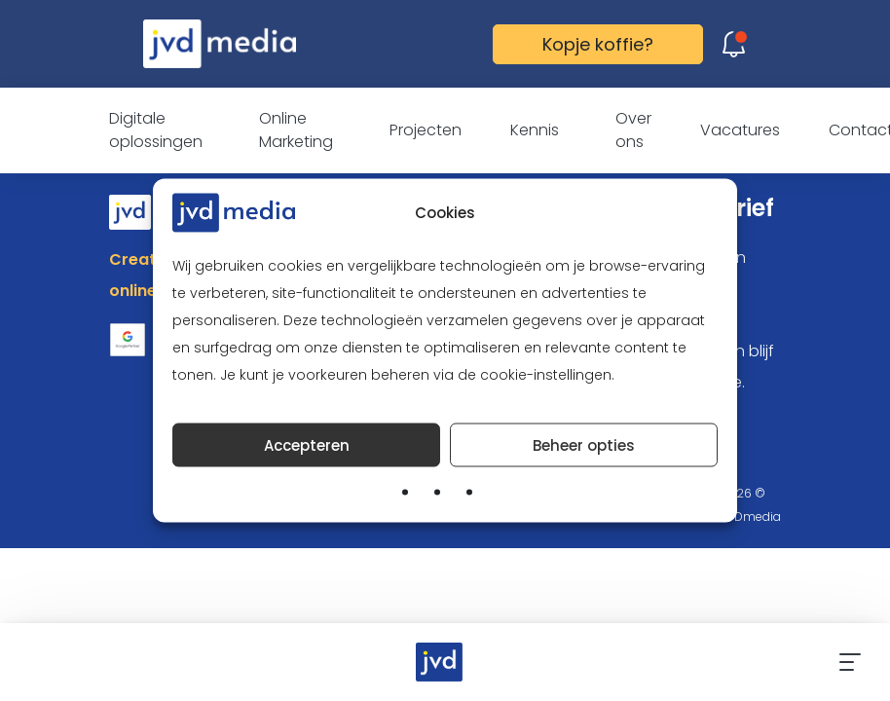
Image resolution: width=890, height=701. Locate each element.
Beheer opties (584, 444)
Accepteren (307, 444)
